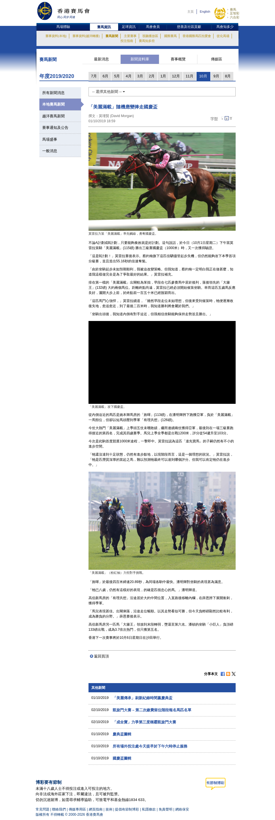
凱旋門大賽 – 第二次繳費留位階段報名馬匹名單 (152, 710)
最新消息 (101, 59)
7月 (94, 76)
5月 (117, 76)
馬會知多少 (225, 27)
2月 (152, 76)
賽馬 (233, 9)
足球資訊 (129, 27)
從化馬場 (223, 36)
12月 (176, 76)
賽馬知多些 (147, 41)
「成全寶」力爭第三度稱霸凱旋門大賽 (144, 722)
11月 (189, 76)
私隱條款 (149, 809)
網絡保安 (182, 809)
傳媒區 (216, 59)
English (205, 11)
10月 (203, 76)
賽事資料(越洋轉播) (86, 36)
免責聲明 (165, 809)
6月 (105, 76)
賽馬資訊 (104, 27)
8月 (228, 76)
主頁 (190, 11)
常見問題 (42, 809)
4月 (128, 76)
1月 (163, 76)
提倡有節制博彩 (127, 809)
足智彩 (234, 13)
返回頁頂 (101, 656)
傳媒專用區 (77, 809)
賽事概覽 (178, 59)
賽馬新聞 (111, 36)
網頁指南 (96, 809)
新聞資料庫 (139, 59)
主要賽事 (130, 36)
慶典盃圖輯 (122, 734)
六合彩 (234, 17)
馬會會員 (153, 27)
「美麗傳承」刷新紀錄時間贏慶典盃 (142, 698)
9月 (216, 76)
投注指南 (126, 41)
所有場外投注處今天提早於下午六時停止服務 (150, 746)
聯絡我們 (59, 809)
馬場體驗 (63, 27)
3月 (140, 76)
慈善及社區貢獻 (189, 27)
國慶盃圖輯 (122, 758)
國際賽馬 (170, 36)
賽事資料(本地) (55, 36)
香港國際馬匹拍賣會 (196, 36)
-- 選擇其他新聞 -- (108, 91)
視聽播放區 (150, 36)
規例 (109, 809)
